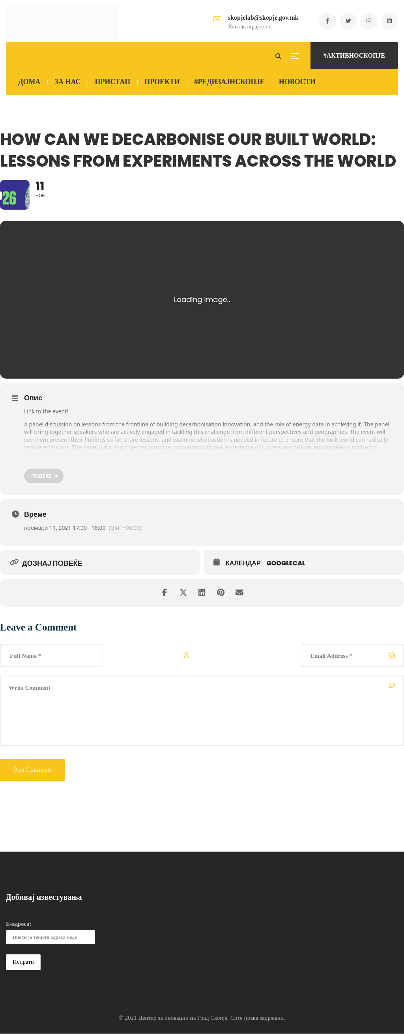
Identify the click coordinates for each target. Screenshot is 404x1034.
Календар (243, 564)
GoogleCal (286, 564)
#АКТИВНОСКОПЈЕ (354, 55)
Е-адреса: (19, 924)
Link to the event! (46, 411)
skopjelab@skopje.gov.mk (261, 17)
